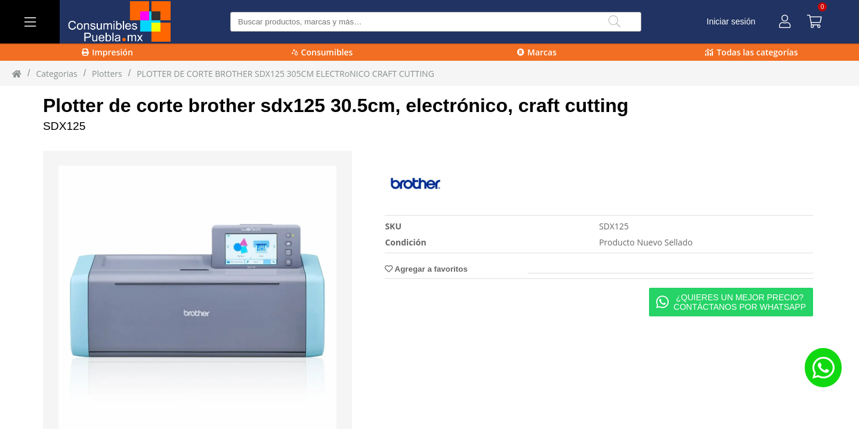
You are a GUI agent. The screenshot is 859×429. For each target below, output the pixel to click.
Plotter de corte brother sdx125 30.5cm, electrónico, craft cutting (336, 105)
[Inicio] (16, 73)
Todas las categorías (751, 52)
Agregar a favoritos (426, 269)
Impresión (107, 52)
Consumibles (322, 52)
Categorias (56, 73)
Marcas (537, 52)
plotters (107, 73)
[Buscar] (614, 22)
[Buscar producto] (435, 22)
